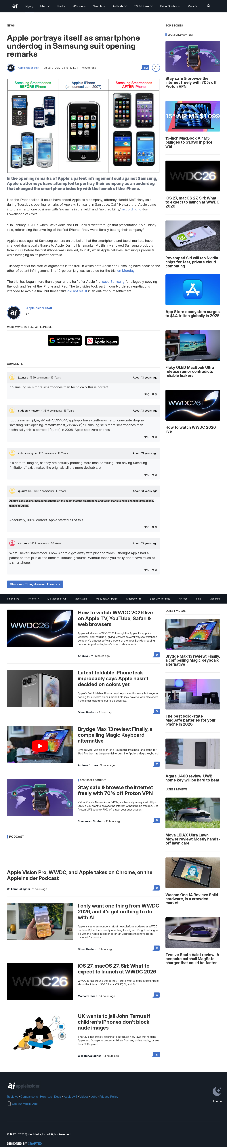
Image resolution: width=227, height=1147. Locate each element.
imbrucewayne (28, 453)
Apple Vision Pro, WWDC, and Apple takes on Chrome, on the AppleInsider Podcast (79, 875)
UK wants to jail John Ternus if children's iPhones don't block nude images (114, 1022)
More (193, 6)
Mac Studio (81, 598)
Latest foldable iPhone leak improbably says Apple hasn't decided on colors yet (113, 678)
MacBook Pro (134, 598)
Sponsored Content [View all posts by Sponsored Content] (91, 821)
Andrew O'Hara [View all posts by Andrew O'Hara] (88, 765)
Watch (99, 6)
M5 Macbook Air (56, 598)
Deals (58, 1096)
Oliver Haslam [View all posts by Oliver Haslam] (87, 712)
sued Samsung (113, 282)
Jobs (94, 1096)
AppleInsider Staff (28, 67)
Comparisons (29, 1096)
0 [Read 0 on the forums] (157, 654)
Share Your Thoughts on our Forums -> (35, 584)
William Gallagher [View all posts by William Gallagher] (18, 889)
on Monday (125, 271)
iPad (61, 6)
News (29, 6)
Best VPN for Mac (160, 598)
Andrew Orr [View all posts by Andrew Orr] (85, 656)
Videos (84, 1096)
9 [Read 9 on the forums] (157, 948)
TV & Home (143, 6)
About (145, 377)
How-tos (46, 1096)
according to (131, 209)
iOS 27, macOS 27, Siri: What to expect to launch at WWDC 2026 (117, 969)
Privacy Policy (108, 1096)
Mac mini (215, 598)
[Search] (208, 6)
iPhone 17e (13, 598)
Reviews (12, 1096)
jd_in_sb (23, 377)
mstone (23, 543)
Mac (45, 6)
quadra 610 (25, 490)
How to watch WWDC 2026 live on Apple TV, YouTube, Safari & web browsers (115, 618)
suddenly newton (29, 410)
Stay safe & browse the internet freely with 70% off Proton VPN (115, 790)
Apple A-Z (70, 1096)
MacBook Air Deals (107, 598)
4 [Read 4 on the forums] (157, 994)
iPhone (79, 6)
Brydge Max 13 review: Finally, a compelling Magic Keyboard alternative (115, 735)
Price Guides (170, 6)
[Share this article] (156, 68)
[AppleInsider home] (15, 6)
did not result (77, 291)
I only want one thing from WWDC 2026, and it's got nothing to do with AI (118, 911)
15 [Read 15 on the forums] (156, 1054)
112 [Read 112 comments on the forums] (146, 67)
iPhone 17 (33, 598)
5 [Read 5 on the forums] (157, 711)
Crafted (35, 1143)
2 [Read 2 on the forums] (157, 764)
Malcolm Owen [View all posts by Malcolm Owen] (87, 996)
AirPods (120, 6)
